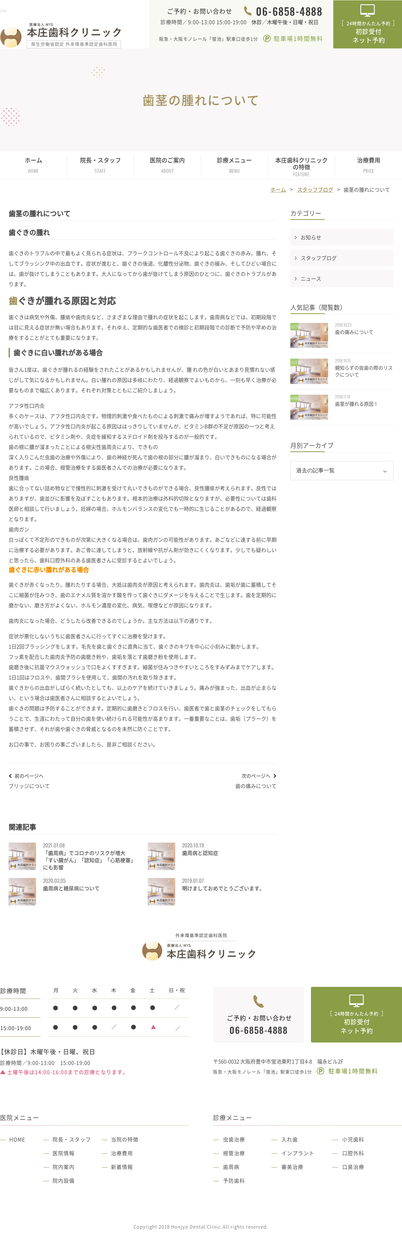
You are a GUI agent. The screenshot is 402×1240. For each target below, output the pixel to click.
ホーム (33, 165)
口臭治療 (353, 1167)
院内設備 (64, 1180)
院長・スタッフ (72, 1139)
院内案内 (64, 1167)
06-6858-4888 (289, 11)
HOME (17, 1139)
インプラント (297, 1153)
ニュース (311, 278)
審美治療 (292, 1167)
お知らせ (311, 237)
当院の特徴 (124, 1139)
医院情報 (64, 1153)
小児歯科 (353, 1139)
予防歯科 (234, 1180)
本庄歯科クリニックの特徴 (301, 167)
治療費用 (368, 165)
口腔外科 (353, 1153)
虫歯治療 (234, 1139)
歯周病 (231, 1167)
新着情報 (122, 1167)
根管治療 (234, 1153)
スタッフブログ (315, 189)
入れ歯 (289, 1139)
